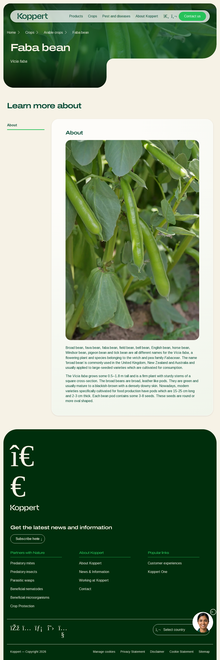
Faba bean (80, 32)
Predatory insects (23, 572)
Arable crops (53, 32)
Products (76, 16)
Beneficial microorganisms (29, 597)
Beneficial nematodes (26, 589)
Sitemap (204, 651)
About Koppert (147, 16)
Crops (92, 16)
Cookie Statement (182, 651)
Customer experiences (165, 563)
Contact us (192, 16)
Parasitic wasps (22, 580)
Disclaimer (157, 651)
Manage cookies (104, 651)
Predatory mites (22, 563)
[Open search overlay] (166, 16)
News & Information (94, 572)
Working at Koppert (94, 580)
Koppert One (157, 572)
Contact (85, 589)
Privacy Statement (133, 651)
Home (11, 32)
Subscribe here (29, 538)
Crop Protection (22, 606)
